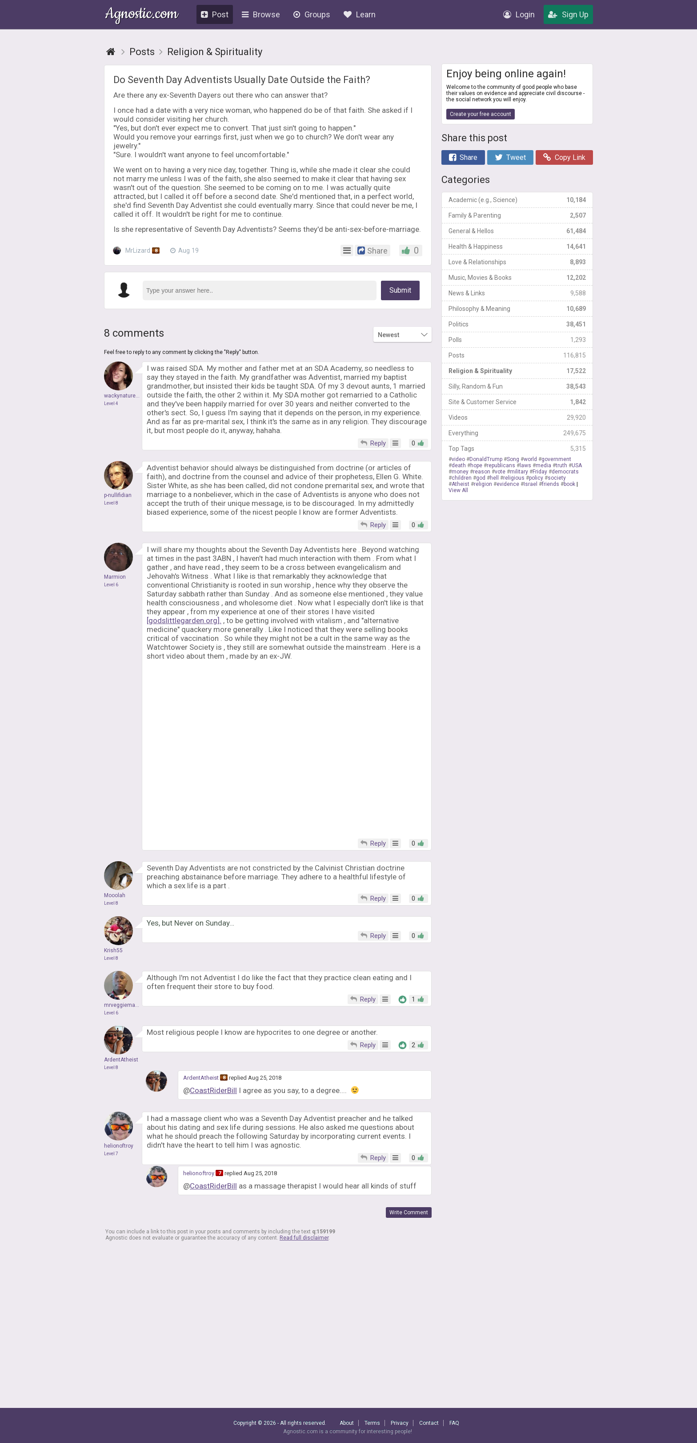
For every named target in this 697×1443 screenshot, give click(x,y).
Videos (517, 417)
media (543, 465)
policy (536, 478)
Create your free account (480, 114)
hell (494, 478)
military (519, 472)
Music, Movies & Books (517, 277)
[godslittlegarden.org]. (184, 620)
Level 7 (111, 1153)
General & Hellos (517, 231)
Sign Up (568, 14)
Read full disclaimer (304, 1238)
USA (577, 465)
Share (463, 157)
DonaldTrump (485, 459)
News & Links (517, 293)
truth (561, 465)
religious (514, 478)
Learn (360, 14)
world (530, 459)
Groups (311, 14)
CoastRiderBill (213, 1090)
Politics (517, 324)
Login (519, 14)
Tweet (510, 157)
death (459, 465)
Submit (400, 290)
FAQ (454, 1423)
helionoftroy (198, 1173)
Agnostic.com (141, 15)
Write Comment (408, 1212)
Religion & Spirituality (517, 370)
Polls (517, 339)
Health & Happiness (517, 246)
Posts (517, 355)
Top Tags (517, 448)
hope (476, 465)
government (556, 459)
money (460, 472)
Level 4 (111, 403)
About (347, 1423)
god (480, 478)
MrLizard (136, 250)
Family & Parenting (517, 215)
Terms (372, 1423)
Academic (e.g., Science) (517, 199)
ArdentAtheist (201, 1077)
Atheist (460, 484)
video (458, 459)
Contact (429, 1423)
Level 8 (111, 503)
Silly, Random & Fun (517, 386)
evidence (508, 484)
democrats (565, 472)
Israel (530, 484)
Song (513, 459)
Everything (517, 433)
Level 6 (111, 584)
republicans (501, 465)
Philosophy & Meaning (517, 308)
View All (458, 490)
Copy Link (564, 157)
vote (500, 472)
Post (214, 14)
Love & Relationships (517, 262)
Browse (261, 14)
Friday (540, 472)
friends (550, 484)
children (462, 478)
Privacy (400, 1423)
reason (481, 472)
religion (483, 484)
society (557, 478)
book (569, 484)
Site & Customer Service (517, 401)
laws (525, 465)
